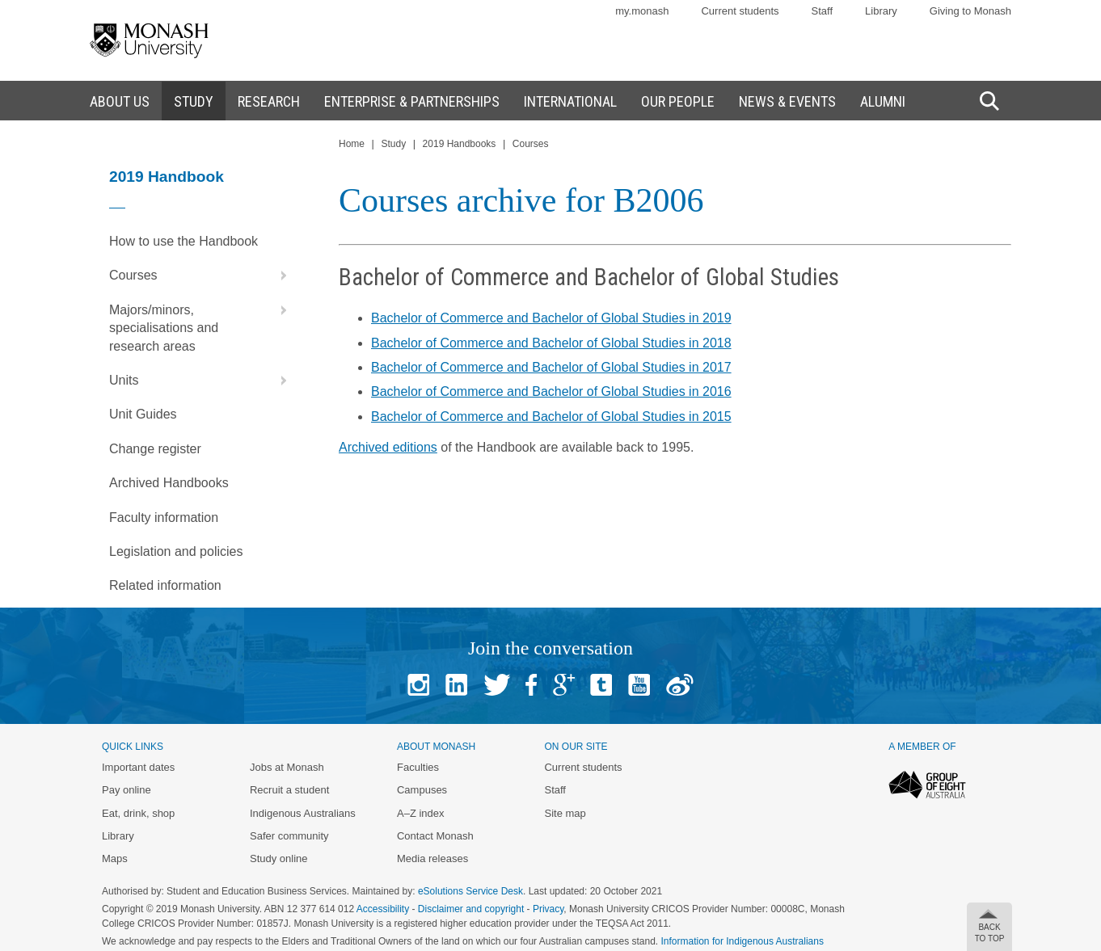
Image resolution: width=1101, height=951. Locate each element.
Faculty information (163, 517)
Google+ (564, 685)
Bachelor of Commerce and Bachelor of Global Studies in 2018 (551, 343)
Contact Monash (435, 836)
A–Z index (421, 813)
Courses (201, 275)
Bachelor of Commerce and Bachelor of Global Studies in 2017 (551, 367)
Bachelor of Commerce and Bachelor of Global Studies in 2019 (551, 318)
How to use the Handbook (183, 241)
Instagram (418, 685)
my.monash (642, 11)
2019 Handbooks (459, 143)
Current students (739, 11)
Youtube (639, 685)
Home (352, 143)
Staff (822, 11)
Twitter (496, 685)
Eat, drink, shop (138, 813)
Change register (155, 449)
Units (201, 381)
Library (881, 11)
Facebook (531, 685)
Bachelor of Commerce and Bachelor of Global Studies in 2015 (551, 416)
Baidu (680, 685)
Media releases (432, 858)
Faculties (418, 767)
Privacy (548, 909)
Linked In (456, 685)
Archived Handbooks (169, 483)
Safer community (289, 836)
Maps (115, 858)
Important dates (138, 767)
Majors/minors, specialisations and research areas (201, 323)
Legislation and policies (176, 551)
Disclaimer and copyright (471, 909)
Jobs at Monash (287, 767)
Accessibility (382, 909)
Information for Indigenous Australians (742, 941)
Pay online (126, 790)
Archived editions (388, 447)
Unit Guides (143, 414)
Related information (165, 585)
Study (393, 143)
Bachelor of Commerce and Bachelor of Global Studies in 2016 (551, 391)
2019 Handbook (166, 176)
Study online (279, 858)
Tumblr (601, 685)
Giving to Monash (970, 11)
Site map (564, 813)
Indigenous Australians (303, 813)
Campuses (422, 790)
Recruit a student (289, 790)
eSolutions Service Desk (470, 891)
